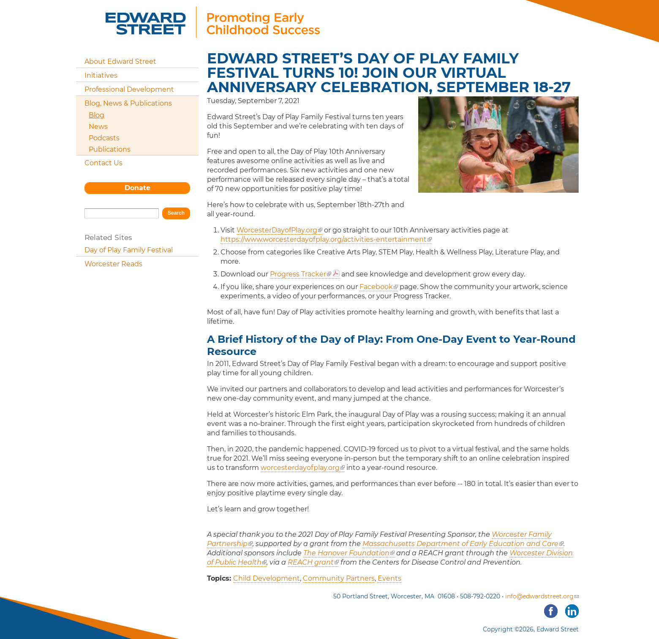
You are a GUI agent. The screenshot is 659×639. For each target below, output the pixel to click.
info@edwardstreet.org (542, 596)
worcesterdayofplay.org (303, 468)
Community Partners (339, 578)
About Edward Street (120, 61)
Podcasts (104, 138)
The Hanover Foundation (349, 553)
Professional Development (129, 89)
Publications (110, 149)
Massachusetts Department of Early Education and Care (463, 544)
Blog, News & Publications (128, 103)
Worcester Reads (113, 264)
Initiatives (100, 75)
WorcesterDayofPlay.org (279, 230)
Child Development (266, 578)
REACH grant (313, 562)
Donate (137, 188)
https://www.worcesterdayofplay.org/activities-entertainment (326, 239)
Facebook (378, 287)
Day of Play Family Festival (128, 250)
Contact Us (103, 163)
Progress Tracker (300, 274)
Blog (96, 115)
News (98, 127)
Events (389, 578)
